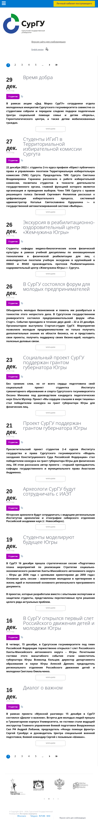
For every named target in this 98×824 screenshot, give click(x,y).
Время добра (38, 77)
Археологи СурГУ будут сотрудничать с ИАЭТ (49, 491)
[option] (19, 787)
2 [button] (48, 798)
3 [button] (53, 798)
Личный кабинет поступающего (74, 3)
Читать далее (50, 129)
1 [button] (44, 798)
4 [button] (58, 798)
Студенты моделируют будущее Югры (48, 539)
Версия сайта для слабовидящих (48, 42)
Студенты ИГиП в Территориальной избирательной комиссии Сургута (52, 146)
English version (37, 50)
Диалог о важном (43, 687)
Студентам (13, 96)
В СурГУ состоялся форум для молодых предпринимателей (56, 286)
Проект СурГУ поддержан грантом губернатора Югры (55, 425)
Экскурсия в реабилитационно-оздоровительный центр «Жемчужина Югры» (59, 227)
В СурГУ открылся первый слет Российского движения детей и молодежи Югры (58, 623)
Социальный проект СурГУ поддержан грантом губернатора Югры (53, 362)
